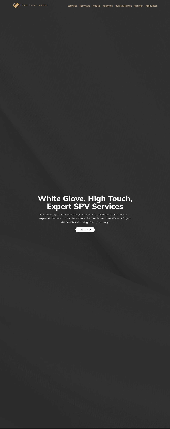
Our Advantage (123, 6)
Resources (151, 6)
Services (72, 6)
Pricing (96, 6)
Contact (138, 6)
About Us (108, 6)
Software (84, 6)
